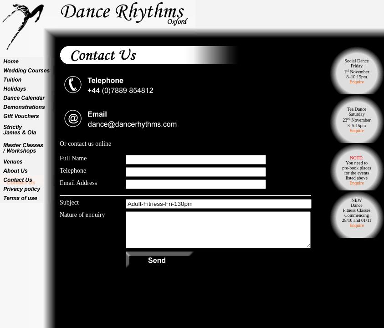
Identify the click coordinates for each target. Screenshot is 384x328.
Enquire (356, 81)
